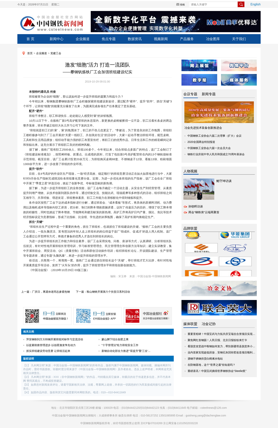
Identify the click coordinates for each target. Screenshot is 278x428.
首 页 (30, 39)
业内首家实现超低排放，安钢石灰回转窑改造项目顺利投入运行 (225, 352)
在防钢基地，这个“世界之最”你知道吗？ (211, 364)
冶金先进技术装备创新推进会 (203, 127)
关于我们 (239, 39)
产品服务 (187, 39)
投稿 (182, 4)
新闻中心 (57, 39)
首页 (30, 53)
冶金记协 (209, 324)
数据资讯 (135, 39)
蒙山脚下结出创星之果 (115, 339)
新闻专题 (209, 94)
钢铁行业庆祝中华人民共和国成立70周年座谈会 (216, 154)
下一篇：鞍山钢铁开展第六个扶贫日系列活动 (103, 291)
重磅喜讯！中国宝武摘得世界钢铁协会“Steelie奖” (217, 370)
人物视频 (190, 171)
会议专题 (190, 94)
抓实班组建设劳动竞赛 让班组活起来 (48, 350)
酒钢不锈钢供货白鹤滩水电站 (205, 358)
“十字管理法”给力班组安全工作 (120, 345)
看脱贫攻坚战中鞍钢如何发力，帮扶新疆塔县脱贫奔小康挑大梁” (226, 346)
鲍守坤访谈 (224, 181)
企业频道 (83, 39)
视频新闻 (161, 39)
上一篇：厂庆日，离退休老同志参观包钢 (45, 291)
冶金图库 (213, 39)
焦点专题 (109, 39)
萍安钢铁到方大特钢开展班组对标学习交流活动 (54, 339)
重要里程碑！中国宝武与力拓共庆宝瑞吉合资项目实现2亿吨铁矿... (227, 333)
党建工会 (55, 53)
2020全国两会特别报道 (201, 141)
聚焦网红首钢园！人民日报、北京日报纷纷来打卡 (217, 340)
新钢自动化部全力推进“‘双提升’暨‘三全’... (126, 350)
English (256, 4)
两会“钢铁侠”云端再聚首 (203, 212)
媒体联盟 (190, 324)
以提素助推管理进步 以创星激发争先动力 (51, 345)
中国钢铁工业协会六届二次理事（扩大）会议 (214, 135)
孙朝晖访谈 (195, 206)
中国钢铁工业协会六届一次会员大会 (209, 148)
